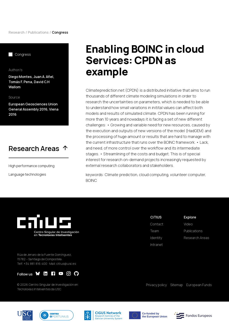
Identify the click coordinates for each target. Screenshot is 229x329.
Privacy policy (156, 285)
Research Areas (196, 237)
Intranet (156, 244)
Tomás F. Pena (20, 81)
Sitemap (176, 285)
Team (154, 231)
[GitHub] (76, 274)
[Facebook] (53, 274)
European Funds (199, 285)
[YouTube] (60, 274)
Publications (38, 32)
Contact (156, 224)
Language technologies (27, 174)
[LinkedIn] (45, 274)
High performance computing (31, 165)
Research (17, 32)
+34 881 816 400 (35, 264)
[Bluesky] (37, 274)
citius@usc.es (66, 264)
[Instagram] (68, 274)
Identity (156, 237)
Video (188, 224)
